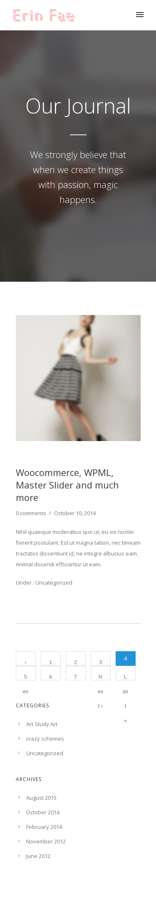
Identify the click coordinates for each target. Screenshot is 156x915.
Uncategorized (53, 582)
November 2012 (46, 841)
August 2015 (41, 797)
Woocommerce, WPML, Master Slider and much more (67, 484)
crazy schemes (45, 738)
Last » (126, 677)
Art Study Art (41, 724)
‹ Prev (26, 662)
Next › (101, 677)
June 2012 (38, 856)
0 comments (31, 513)
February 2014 (44, 827)
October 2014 (42, 812)
